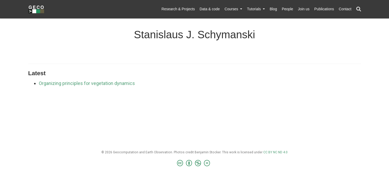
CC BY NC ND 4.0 (275, 152)
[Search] (358, 9)
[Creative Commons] (194, 163)
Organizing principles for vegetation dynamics (87, 83)
